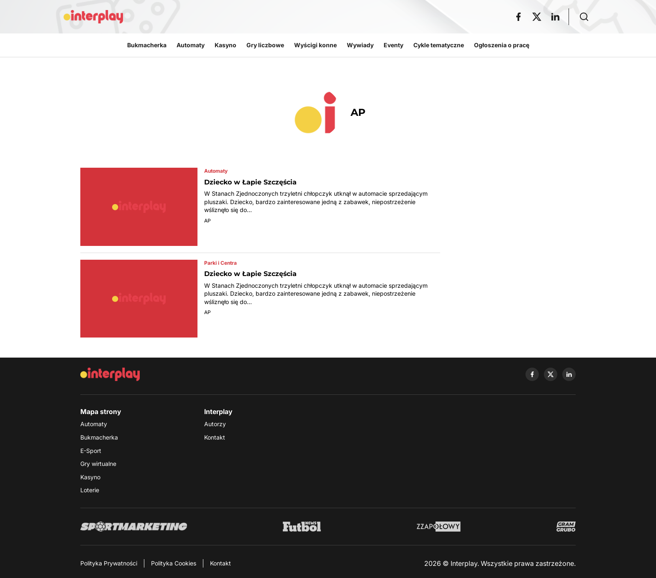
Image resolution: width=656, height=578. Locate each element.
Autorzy (215, 423)
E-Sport (90, 450)
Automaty (93, 423)
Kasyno (90, 477)
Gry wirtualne (98, 463)
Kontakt (214, 437)
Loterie (89, 490)
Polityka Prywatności (108, 563)
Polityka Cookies (173, 563)
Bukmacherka (99, 437)
